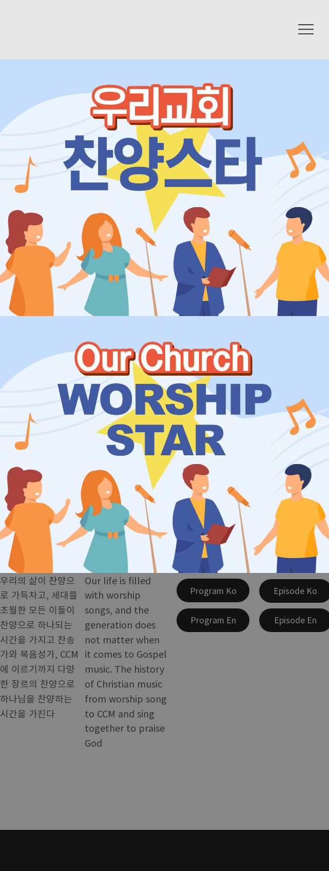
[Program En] (213, 620)
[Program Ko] (213, 590)
